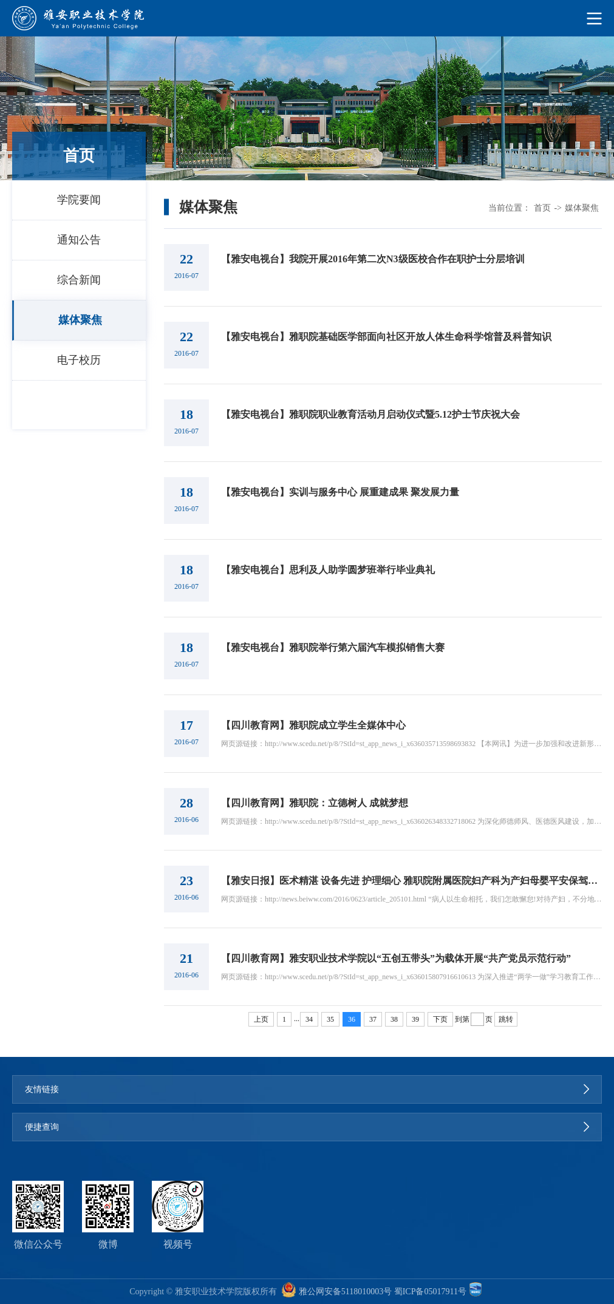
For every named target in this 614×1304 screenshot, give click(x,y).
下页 (440, 1019)
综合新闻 (79, 280)
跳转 (506, 1019)
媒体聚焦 (80, 320)
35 (330, 1019)
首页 (542, 207)
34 (309, 1019)
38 (394, 1019)
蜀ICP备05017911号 (430, 1291)
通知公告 (79, 240)
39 (415, 1019)
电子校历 (79, 360)
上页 (261, 1019)
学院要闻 (79, 200)
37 (373, 1019)
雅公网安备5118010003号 (345, 1291)
